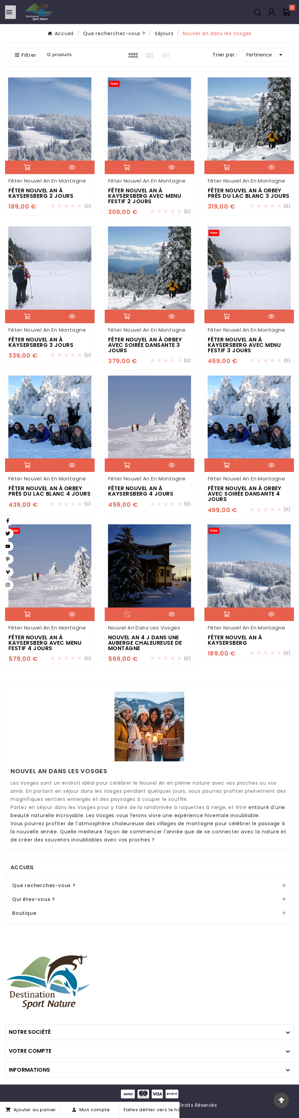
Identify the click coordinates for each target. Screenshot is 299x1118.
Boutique (24, 913)
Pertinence (265, 55)
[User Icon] (271, 12)
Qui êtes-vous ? (33, 899)
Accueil (22, 867)
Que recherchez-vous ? (44, 885)
